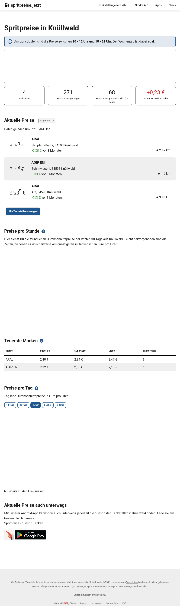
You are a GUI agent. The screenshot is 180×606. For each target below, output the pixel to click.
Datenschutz (112, 603)
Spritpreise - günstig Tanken (23, 524)
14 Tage (12, 405)
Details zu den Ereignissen (26, 492)
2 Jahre (66, 405)
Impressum (97, 603)
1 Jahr (48, 405)
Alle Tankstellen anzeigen (22, 211)
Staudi (73, 603)
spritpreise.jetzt (22, 5)
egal (151, 41)
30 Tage (31, 405)
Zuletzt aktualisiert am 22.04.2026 (90, 595)
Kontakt (83, 603)
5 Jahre (83, 405)
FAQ (124, 603)
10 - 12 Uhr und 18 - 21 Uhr (91, 41)
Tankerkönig (132, 582)
